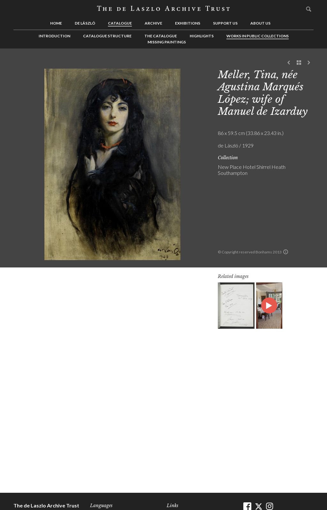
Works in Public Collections (257, 36)
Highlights (202, 36)
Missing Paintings (167, 42)
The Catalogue (160, 36)
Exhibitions (187, 23)
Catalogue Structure (107, 36)
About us (260, 23)
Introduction (54, 36)
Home (56, 23)
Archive (153, 23)
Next (309, 63)
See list (299, 63)
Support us (225, 23)
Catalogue (120, 23)
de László (85, 23)
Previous (289, 63)
